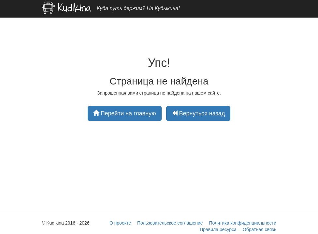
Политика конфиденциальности (242, 223)
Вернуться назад (198, 113)
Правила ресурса (218, 229)
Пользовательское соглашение (170, 223)
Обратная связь (259, 229)
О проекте (120, 223)
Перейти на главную (124, 113)
